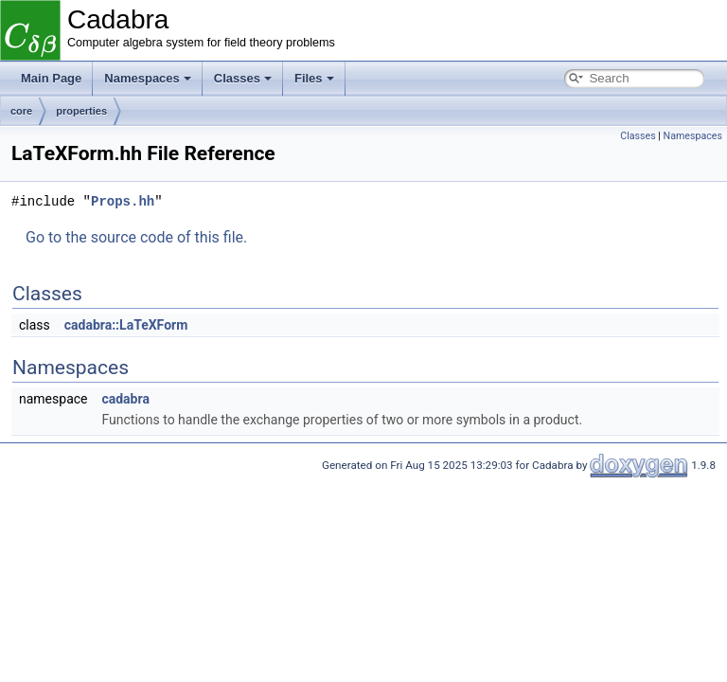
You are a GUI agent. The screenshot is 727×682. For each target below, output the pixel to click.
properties (81, 111)
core (21, 111)
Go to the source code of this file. (136, 237)
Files (314, 78)
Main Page (51, 78)
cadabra (125, 398)
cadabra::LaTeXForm (126, 324)
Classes (243, 78)
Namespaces (147, 78)
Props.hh (122, 201)
